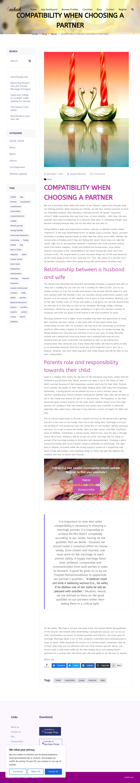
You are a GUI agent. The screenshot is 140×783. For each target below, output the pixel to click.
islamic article (17, 141)
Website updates (18, 174)
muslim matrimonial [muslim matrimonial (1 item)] (19, 288)
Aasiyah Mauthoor (78, 174)
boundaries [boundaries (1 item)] (25, 202)
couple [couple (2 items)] (13, 221)
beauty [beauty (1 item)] (14, 202)
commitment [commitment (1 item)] (16, 206)
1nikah (58, 680)
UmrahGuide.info (19, 77)
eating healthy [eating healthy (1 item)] (17, 230)
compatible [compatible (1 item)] (15, 211)
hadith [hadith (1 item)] (13, 245)
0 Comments (99, 174)
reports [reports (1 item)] (14, 312)
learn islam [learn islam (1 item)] (15, 264)
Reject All (35, 771)
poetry (13, 160)
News (12, 147)
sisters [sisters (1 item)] (24, 312)
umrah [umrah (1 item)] (22, 317)
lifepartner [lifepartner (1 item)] (15, 269)
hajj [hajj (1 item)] (21, 245)
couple (81, 680)
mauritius (92, 680)
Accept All (53, 771)
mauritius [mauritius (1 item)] (14, 283)
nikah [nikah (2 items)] (23, 293)
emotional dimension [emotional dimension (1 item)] (20, 235)
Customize (18, 771)
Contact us (16, 732)
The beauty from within (19, 108)
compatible (70, 680)
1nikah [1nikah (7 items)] (13, 197)
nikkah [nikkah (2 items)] (13, 298)
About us (15, 727)
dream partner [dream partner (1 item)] (17, 226)
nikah (102, 680)
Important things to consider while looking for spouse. (21, 98)
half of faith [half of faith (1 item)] (16, 250)
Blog (44, 34)
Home (35, 34)
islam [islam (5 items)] (24, 254)
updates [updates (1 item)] (14, 322)
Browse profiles (86, 489)
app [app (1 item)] (21, 197)
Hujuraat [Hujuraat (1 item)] (14, 254)
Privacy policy (17, 741)
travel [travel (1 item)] (13, 317)
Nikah (54, 34)
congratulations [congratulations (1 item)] (17, 216)
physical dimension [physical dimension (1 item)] (19, 302)
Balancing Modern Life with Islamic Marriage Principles (21, 86)
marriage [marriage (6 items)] (14, 278)
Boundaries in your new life (20, 117)
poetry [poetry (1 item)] (13, 307)
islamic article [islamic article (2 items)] (16, 259)
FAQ (12, 737)
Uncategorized (17, 167)
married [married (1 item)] (25, 278)
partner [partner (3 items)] (23, 298)
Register (86, 480)
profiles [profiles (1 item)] (24, 307)
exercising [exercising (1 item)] (15, 240)
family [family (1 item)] (25, 240)
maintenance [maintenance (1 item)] (16, 274)
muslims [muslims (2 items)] (14, 293)
